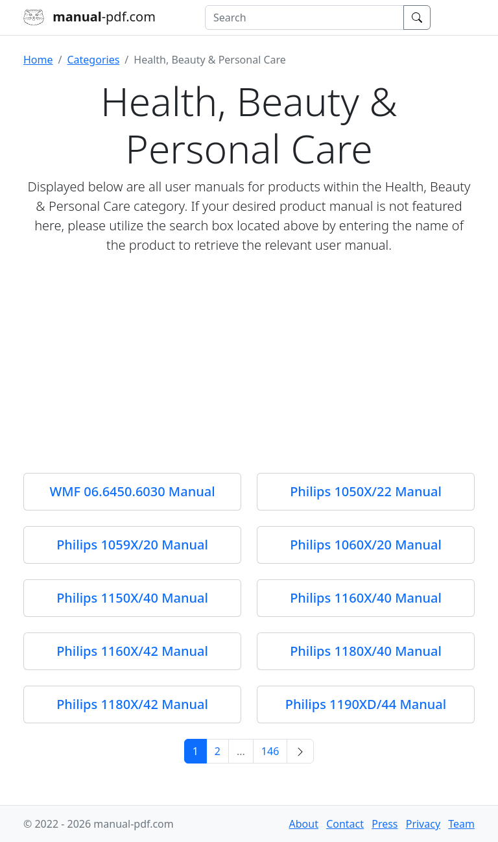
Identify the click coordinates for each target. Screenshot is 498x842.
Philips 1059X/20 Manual (132, 544)
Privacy (423, 824)
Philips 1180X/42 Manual (132, 704)
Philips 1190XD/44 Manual (365, 704)
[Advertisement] (249, 356)
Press (384, 824)
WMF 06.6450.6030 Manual (132, 491)
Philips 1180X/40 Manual (366, 651)
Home (38, 60)
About (303, 824)
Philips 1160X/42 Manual (132, 651)
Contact (345, 824)
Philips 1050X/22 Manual (366, 491)
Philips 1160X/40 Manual (366, 598)
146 (270, 751)
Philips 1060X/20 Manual (366, 544)
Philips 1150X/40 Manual (132, 598)
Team (461, 824)
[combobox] (304, 17)
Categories (93, 60)
